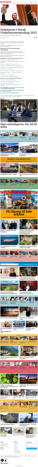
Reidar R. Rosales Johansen (4, 70)
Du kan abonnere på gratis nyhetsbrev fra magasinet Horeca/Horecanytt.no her (12, 91)
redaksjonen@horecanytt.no (4, 445)
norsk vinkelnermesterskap (9, 95)
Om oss (28, 1)
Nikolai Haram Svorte (3, 67)
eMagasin (35, 1)
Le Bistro (13, 83)
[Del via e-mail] (37, 37)
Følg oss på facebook (18, 452)
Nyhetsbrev (31, 1)
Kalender (16, 448)
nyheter (2, 95)
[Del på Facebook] (34, 37)
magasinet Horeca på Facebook (15, 87)
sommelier (18, 96)
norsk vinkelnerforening (19, 95)
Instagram (2, 88)
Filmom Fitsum (2, 81)
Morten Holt (2, 448)
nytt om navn (9, 96)
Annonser (25, 1)
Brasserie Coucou (14, 59)
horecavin (2, 96)
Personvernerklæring (18, 451)
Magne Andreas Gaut (3, 83)
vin (5, 96)
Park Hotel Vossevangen (19, 70)
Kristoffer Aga (2, 65)
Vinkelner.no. (2, 85)
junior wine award (27, 95)
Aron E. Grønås (2, 79)
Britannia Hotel (16, 64)
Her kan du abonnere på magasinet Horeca (9, 92)
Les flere (19, 141)
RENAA (14, 79)
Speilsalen (16, 67)
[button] (36, 136)
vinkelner (14, 96)
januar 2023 (32, 95)
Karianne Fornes (3, 64)
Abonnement (18, 1)
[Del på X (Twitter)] (35, 37)
